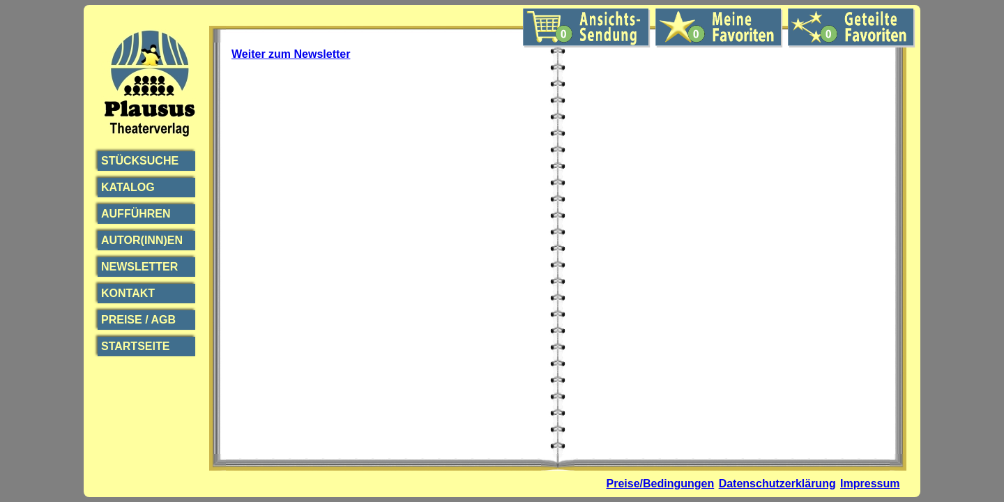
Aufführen (136, 214)
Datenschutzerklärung (777, 483)
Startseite (135, 346)
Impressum (869, 483)
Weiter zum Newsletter (290, 54)
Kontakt (128, 293)
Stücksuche (139, 161)
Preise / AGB (138, 320)
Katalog (128, 187)
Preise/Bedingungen (661, 483)
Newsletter (139, 267)
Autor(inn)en (142, 240)
